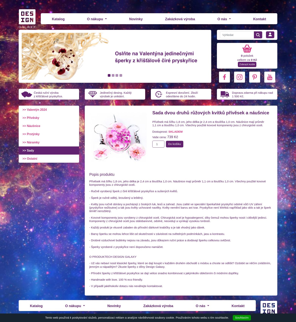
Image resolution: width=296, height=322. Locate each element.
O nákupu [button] (95, 19)
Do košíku (174, 144)
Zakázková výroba (180, 19)
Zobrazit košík (247, 64)
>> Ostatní (29, 158)
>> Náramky (31, 142)
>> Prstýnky (31, 134)
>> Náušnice (31, 126)
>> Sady (28, 150)
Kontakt (259, 19)
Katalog (58, 19)
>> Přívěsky (30, 117)
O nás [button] (222, 19)
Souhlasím (242, 317)
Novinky (136, 19)
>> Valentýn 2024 (34, 109)
